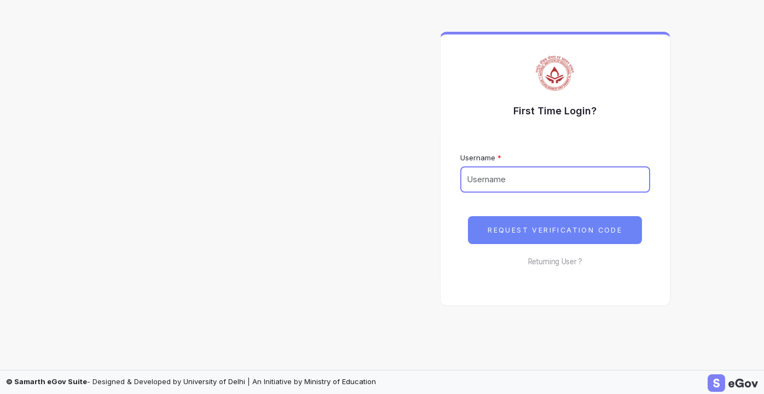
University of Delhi (214, 381)
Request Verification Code (555, 230)
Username (477, 157)
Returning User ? (555, 261)
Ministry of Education (340, 381)
